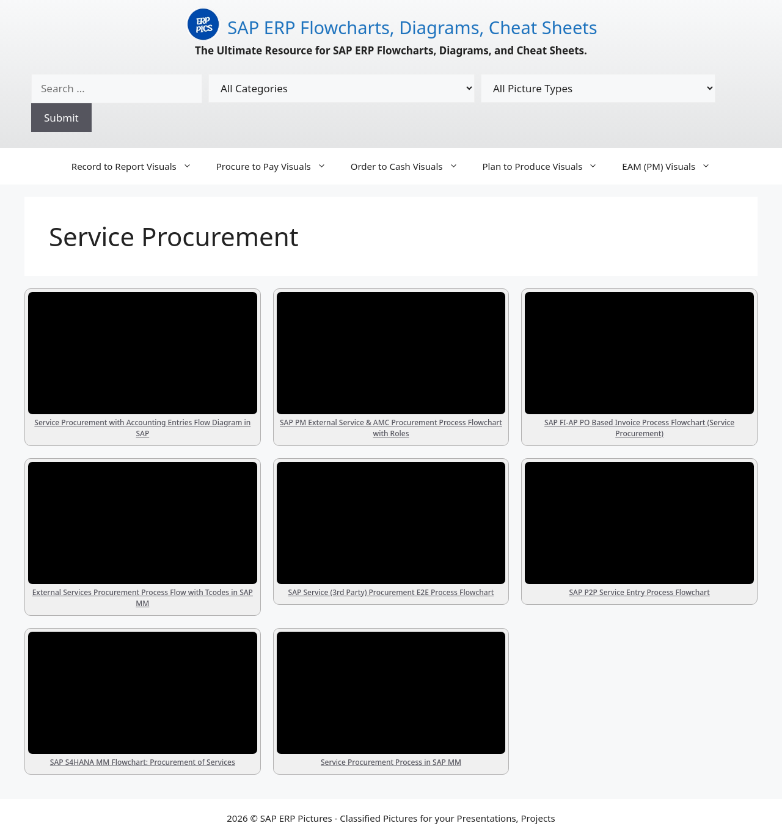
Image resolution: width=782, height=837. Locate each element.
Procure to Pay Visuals (277, 166)
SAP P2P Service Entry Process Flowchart (639, 592)
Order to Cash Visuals (410, 166)
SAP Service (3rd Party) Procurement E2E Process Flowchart (391, 592)
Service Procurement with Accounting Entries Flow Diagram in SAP (142, 428)
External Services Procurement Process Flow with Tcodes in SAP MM (142, 598)
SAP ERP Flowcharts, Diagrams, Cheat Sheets (412, 27)
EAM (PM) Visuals (672, 166)
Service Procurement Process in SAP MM (391, 762)
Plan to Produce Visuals (546, 166)
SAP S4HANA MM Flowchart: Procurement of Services (142, 762)
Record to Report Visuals (137, 166)
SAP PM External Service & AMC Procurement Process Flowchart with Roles (391, 428)
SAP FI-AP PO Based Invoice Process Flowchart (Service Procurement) (639, 428)
